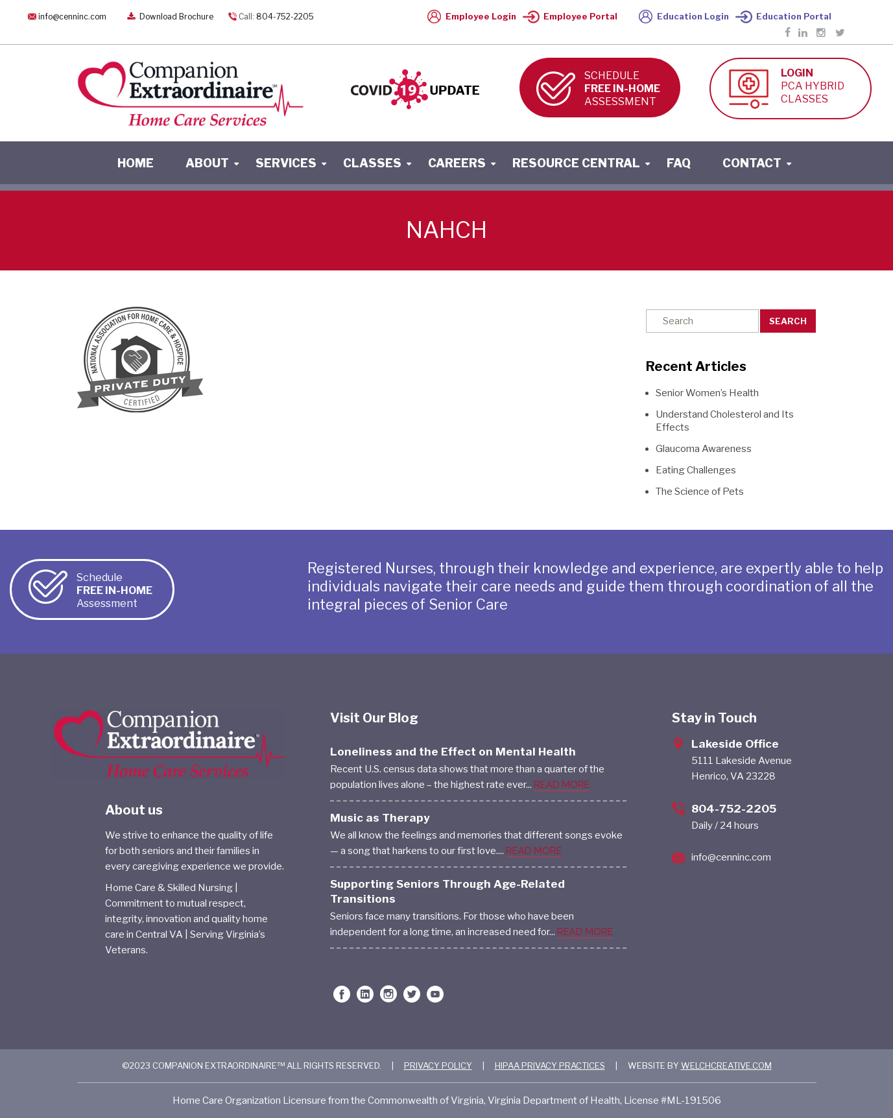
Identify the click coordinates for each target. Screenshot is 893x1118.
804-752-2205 (285, 16)
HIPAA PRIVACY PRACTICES (550, 1065)
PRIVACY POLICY (438, 1065)
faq (679, 163)
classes (372, 163)
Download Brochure (169, 16)
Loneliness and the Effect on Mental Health (453, 751)
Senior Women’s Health (707, 393)
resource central (576, 163)
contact (751, 163)
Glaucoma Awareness (704, 449)
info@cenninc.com (72, 16)
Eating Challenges (696, 470)
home (135, 163)
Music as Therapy (380, 817)
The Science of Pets (700, 491)
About (207, 163)
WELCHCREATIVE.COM (726, 1065)
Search (788, 321)
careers (457, 163)
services (286, 163)
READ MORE (562, 785)
